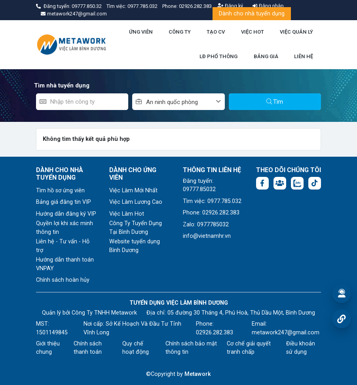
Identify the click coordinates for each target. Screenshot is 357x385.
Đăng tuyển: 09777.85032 (199, 185)
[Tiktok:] (314, 183)
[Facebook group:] (279, 183)
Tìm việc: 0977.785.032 (212, 201)
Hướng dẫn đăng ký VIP (66, 214)
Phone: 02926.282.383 (211, 212)
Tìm (274, 101)
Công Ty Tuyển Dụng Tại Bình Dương (135, 227)
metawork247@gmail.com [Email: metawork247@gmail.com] (285, 332)
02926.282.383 (195, 6)
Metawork (197, 374)
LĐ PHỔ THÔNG (218, 56)
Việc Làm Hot (126, 214)
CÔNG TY (180, 32)
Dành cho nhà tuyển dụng (252, 13)
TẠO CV (216, 32)
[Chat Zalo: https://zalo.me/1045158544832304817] (297, 183)
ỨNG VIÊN (141, 32)
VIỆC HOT (252, 32)
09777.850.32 (87, 6)
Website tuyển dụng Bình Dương (134, 246)
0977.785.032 (143, 6)
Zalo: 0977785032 (206, 224)
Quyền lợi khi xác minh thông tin (64, 227)
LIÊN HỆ (303, 56)
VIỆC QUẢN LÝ (296, 32)
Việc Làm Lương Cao (135, 202)
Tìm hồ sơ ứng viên (60, 190)
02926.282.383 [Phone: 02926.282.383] (214, 332)
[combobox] (185, 101)
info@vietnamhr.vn (207, 236)
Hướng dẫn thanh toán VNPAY (65, 264)
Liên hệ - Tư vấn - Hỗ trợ (62, 246)
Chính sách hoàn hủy (62, 280)
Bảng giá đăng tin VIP (63, 202)
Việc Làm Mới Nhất (133, 190)
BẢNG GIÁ (266, 56)
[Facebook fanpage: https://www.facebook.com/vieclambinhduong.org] (262, 183)
